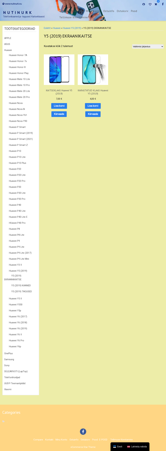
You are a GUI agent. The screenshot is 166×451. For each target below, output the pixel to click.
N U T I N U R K (17, 12)
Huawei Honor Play (19, 73)
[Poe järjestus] (148, 46)
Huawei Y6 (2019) (18, 328)
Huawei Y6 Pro (16, 340)
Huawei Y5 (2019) (18, 270)
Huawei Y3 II (15, 264)
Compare (64, 11)
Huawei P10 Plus (17, 163)
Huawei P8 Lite (16, 234)
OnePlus (8, 353)
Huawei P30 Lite (17, 193)
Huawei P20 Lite (17, 175)
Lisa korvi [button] (54, 95)
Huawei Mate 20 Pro (19, 97)
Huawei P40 (15, 205)
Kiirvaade (54, 103)
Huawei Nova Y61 (18, 115)
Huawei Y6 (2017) (18, 316)
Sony (6, 365)
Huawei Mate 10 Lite (19, 79)
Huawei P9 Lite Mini (19, 258)
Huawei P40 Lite (17, 210)
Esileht (47, 28)
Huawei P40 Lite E (18, 216)
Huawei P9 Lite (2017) (20, 252)
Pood (134, 11)
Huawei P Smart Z (18, 145)
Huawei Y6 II (15, 334)
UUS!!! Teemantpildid (14, 383)
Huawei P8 (14, 228)
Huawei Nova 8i (17, 109)
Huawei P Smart (17, 127)
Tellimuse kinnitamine (73, 17)
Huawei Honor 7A (18, 55)
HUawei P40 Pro (17, 222)
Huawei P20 (15, 169)
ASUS (7, 44)
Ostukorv (122, 11)
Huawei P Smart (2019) (21, 133)
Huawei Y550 (15, 304)
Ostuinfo (108, 11)
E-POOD (103, 439)
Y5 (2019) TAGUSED (21, 291)
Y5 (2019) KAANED (21, 285)
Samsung (9, 359)
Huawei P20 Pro (17, 181)
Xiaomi (7, 389)
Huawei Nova (16, 103)
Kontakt (78, 11)
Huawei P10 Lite (17, 157)
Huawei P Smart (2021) (21, 139)
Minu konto (93, 11)
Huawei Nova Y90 (18, 121)
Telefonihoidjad (12, 377)
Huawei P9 (14, 240)
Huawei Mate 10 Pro (19, 85)
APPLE (7, 38)
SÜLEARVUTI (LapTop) (16, 371)
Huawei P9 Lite (16, 246)
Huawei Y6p (15, 346)
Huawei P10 (15, 151)
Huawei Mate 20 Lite (19, 91)
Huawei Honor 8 (17, 67)
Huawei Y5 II (15, 298)
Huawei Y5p (15, 310)
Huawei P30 (15, 187)
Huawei (8, 50)
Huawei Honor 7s (18, 61)
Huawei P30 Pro (17, 199)
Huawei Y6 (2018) (18, 322)
